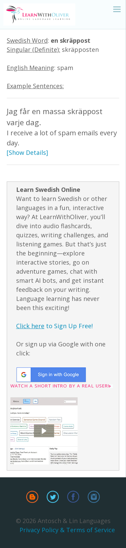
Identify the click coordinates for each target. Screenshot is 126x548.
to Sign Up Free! (54, 326)
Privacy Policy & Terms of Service (67, 530)
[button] (44, 430)
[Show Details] (27, 152)
